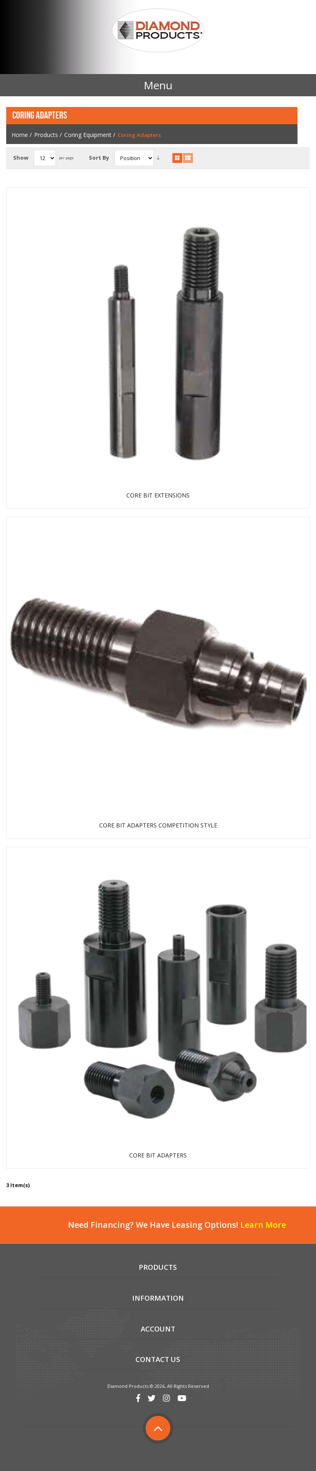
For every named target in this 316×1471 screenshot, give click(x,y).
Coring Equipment (88, 135)
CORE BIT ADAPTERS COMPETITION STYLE (158, 825)
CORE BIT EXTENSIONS (158, 495)
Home (20, 135)
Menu (158, 85)
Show (20, 157)
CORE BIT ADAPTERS (158, 1155)
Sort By (99, 157)
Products (46, 135)
